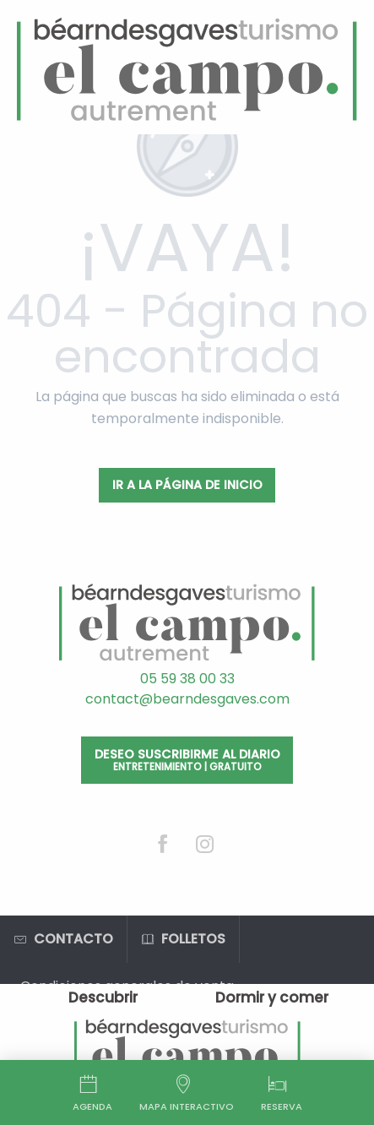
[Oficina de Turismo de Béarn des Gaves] (187, 71)
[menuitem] (103, 998)
